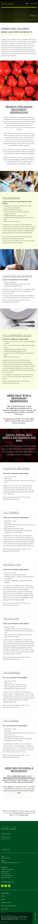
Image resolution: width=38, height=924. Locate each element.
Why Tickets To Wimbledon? (9, 905)
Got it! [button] (35, 918)
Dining (3, 899)
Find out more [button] (22, 918)
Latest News (4, 909)
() (27, 3)
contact (10, 787)
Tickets (3, 896)
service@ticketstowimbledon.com (10, 862)
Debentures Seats (6, 902)
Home (29, 19)
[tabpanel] (19, 11)
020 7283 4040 (5, 858)
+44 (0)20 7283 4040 (17, 406)
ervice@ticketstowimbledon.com (18, 408)
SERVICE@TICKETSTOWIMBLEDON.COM (18, 778)
